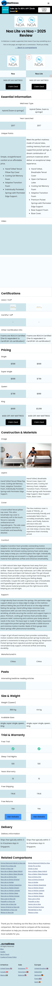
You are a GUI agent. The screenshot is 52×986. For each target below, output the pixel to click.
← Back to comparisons (26, 47)
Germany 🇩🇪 (38, 975)
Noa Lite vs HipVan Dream (10, 888)
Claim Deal (44, 10)
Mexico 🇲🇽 (4, 975)
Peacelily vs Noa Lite (8, 901)
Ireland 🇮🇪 (38, 972)
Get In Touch (4, 954)
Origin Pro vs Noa (34, 866)
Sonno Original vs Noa (36, 907)
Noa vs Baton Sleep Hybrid (37, 871)
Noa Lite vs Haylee (7, 882)
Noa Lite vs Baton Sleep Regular (12, 874)
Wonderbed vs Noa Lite (9, 910)
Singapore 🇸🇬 (23, 968)
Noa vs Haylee (33, 882)
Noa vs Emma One (34, 877)
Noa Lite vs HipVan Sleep (9, 893)
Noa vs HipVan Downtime (37, 885)
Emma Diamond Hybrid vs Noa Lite (13, 863)
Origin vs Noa (33, 869)
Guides (2, 952)
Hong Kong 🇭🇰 (23, 972)
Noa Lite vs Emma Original (10, 880)
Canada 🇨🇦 (4, 972)
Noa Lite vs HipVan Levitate (10, 890)
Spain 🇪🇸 (37, 982)
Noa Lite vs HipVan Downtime (11, 885)
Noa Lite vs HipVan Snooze (10, 896)
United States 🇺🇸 (6, 968)
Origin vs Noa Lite (7, 869)
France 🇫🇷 (37, 979)
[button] (48, 3)
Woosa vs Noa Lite (7, 912)
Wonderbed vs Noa (35, 910)
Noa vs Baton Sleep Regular (38, 874)
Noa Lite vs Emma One (9, 877)
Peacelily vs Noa (33, 901)
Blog (2, 949)
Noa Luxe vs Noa (34, 899)
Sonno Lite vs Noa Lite (8, 904)
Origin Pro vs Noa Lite (8, 866)
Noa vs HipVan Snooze (36, 896)
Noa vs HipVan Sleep (35, 893)
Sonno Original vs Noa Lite (10, 907)
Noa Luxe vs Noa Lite (8, 899)
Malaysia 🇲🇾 (22, 975)
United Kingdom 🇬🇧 (41, 968)
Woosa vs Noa (33, 912)
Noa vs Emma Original (36, 880)
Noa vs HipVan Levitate (36, 890)
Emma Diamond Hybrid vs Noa (39, 863)
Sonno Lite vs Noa (34, 904)
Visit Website (13, 816)
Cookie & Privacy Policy (8, 957)
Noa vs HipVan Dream (36, 888)
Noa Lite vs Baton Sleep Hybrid (11, 871)
